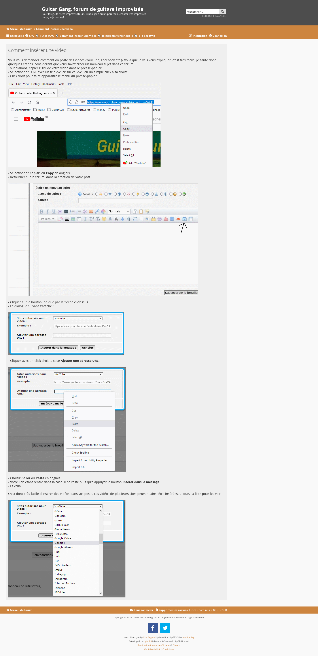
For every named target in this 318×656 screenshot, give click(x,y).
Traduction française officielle (154, 645)
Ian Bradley (188, 637)
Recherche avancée (213, 15)
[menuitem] (29, 36)
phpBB (148, 641)
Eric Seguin (149, 637)
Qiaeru (176, 645)
